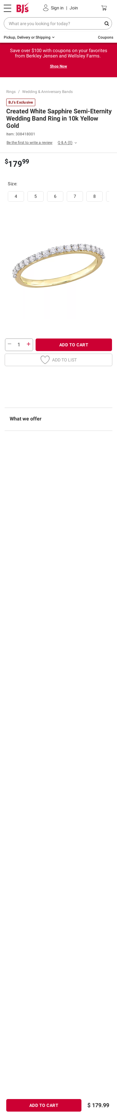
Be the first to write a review (29, 142)
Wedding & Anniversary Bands (47, 91)
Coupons (105, 37)
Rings (11, 91)
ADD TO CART (74, 344)
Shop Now (58, 66)
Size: (13, 183)
